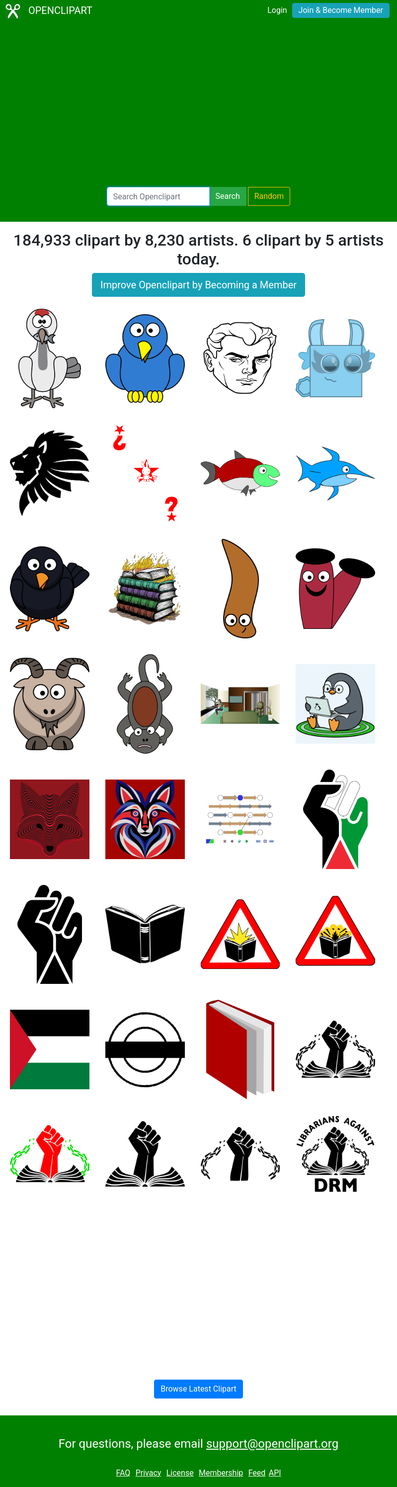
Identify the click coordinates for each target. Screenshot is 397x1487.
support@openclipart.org (272, 1444)
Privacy (148, 1473)
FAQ (123, 1473)
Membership (221, 1473)
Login (277, 10)
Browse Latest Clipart (198, 1389)
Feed (257, 1473)
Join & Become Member (341, 10)
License (180, 1473)
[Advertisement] (198, 104)
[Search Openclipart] (158, 196)
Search (228, 196)
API (275, 1473)
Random (269, 196)
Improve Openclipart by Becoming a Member (198, 285)
